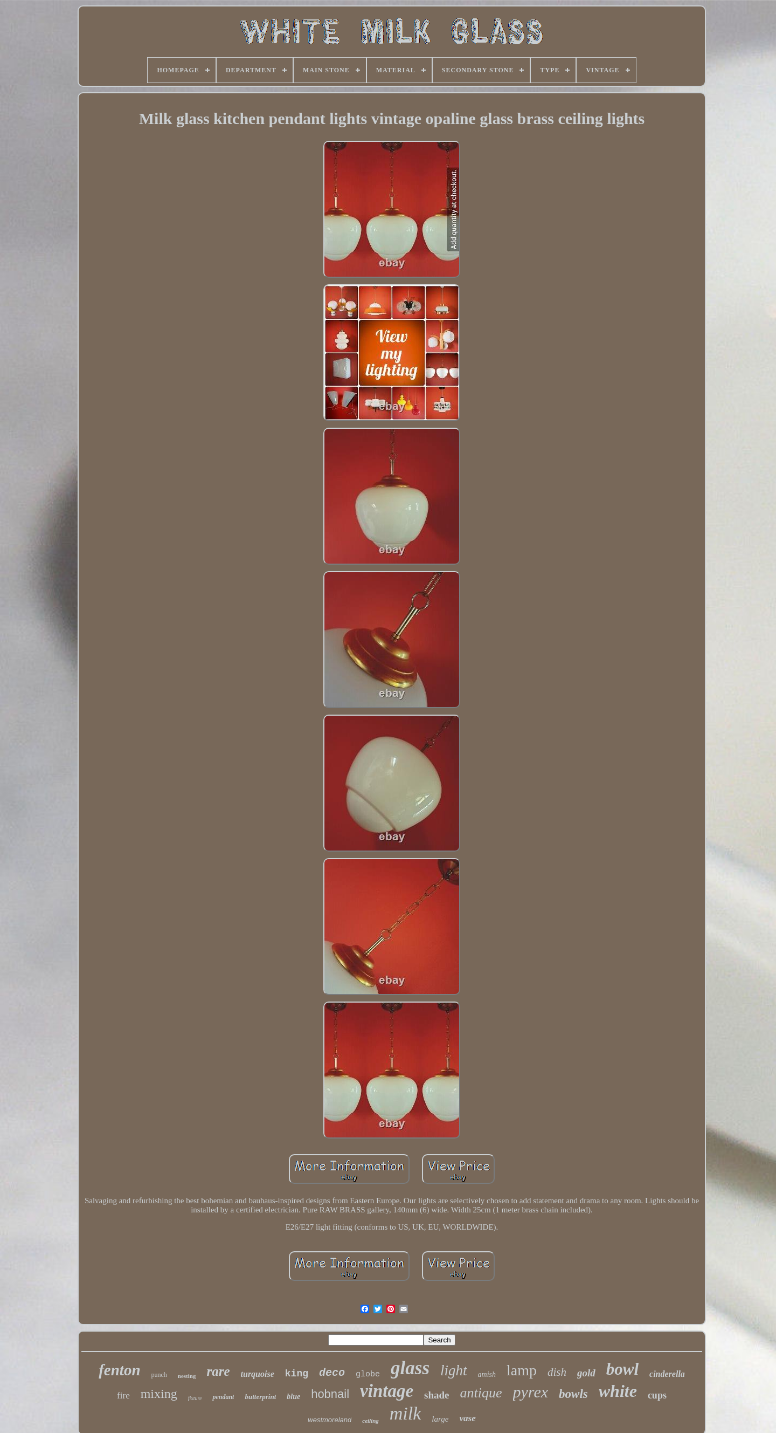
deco (332, 1373)
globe (368, 1374)
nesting (187, 1376)
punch (159, 1375)
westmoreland (329, 1420)
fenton (119, 1370)
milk (405, 1413)
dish (557, 1372)
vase (467, 1418)
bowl (622, 1369)
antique (481, 1393)
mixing (159, 1394)
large (440, 1419)
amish (487, 1374)
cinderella (667, 1374)
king (296, 1373)
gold (586, 1373)
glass (410, 1368)
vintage (386, 1391)
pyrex (531, 1392)
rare (218, 1371)
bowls (573, 1394)
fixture (195, 1398)
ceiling (370, 1420)
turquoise (257, 1374)
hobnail (330, 1394)
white (618, 1391)
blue (293, 1397)
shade (436, 1395)
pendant (223, 1397)
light (453, 1370)
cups (657, 1395)
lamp (522, 1370)
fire (123, 1395)
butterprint (260, 1397)
